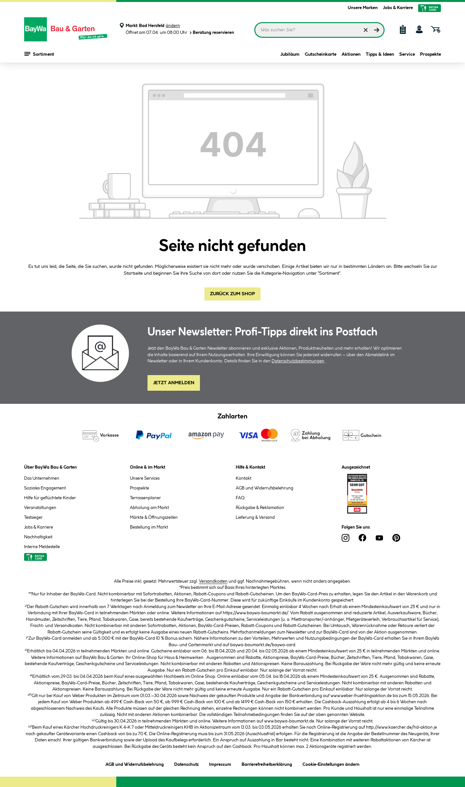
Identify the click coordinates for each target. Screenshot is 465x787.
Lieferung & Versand (255, 517)
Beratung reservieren (211, 33)
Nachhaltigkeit (38, 537)
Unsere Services (145, 478)
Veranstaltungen (40, 508)
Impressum (220, 763)
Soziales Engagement (45, 488)
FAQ (240, 498)
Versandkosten (213, 581)
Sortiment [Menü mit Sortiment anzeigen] (39, 55)
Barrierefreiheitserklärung (267, 763)
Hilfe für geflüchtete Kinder (50, 498)
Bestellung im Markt (149, 527)
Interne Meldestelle (42, 547)
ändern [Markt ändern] (173, 26)
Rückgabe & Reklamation (260, 508)
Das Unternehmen (41, 478)
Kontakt (243, 478)
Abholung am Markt (149, 508)
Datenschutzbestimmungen (298, 361)
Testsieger (33, 517)
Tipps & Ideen (380, 56)
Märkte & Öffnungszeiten (154, 517)
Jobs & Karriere (398, 8)
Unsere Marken (363, 8)
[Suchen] (377, 30)
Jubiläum (290, 56)
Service (407, 56)
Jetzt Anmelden (173, 383)
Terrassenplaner (145, 498)
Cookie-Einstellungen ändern (331, 763)
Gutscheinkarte (320, 56)
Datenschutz (186, 763)
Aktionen (351, 56)
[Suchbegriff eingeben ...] (319, 30)
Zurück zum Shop (232, 294)
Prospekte (430, 56)
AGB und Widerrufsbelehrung (264, 488)
